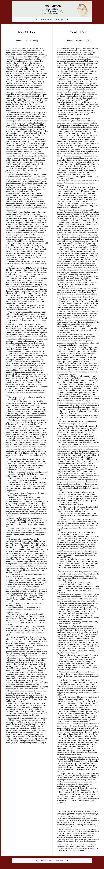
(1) (60, 811)
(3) (60, 835)
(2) (60, 830)
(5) (60, 845)
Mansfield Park (52, 9)
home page (59, 19)
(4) (60, 839)
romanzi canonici (46, 19)
